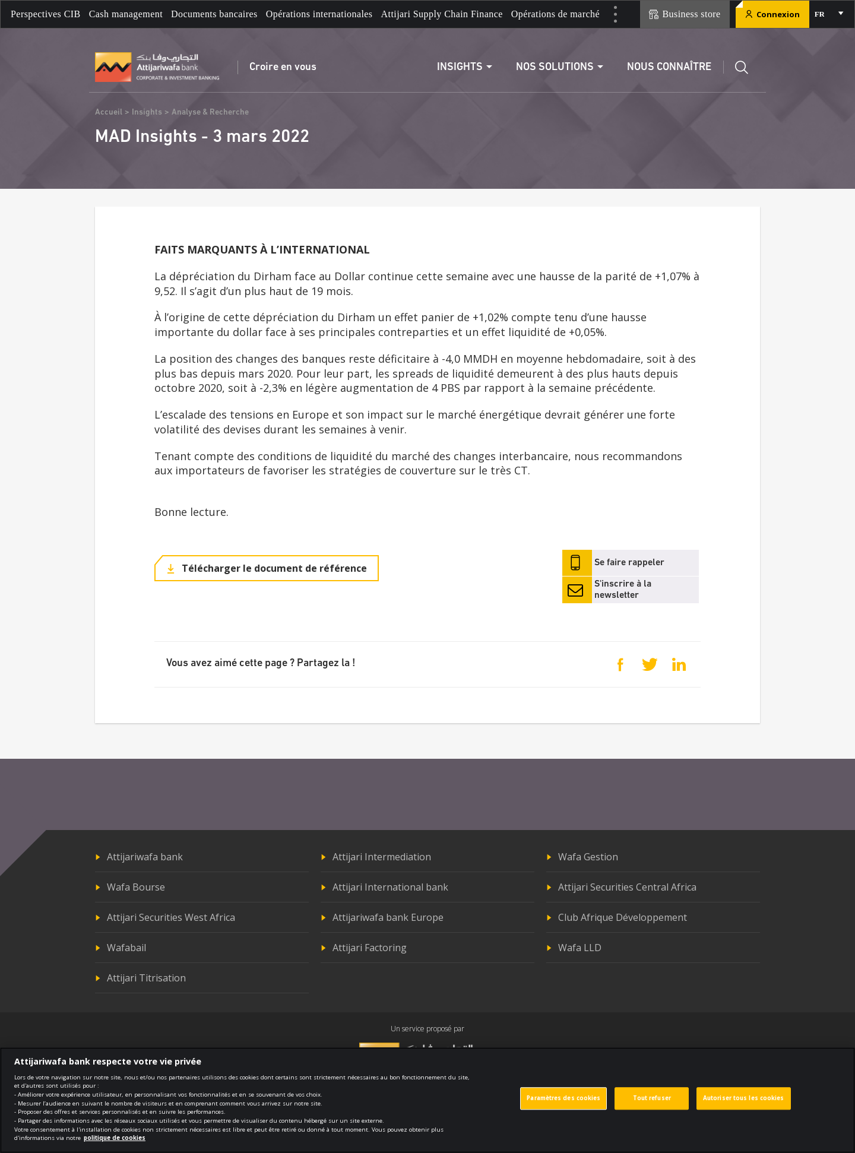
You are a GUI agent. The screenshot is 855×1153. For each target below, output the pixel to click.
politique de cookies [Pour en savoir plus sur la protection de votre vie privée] (114, 1145)
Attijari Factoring (369, 947)
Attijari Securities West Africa (171, 917)
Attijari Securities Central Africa (627, 887)
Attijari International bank (390, 887)
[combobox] (828, 14)
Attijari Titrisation (146, 977)
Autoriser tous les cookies (743, 1105)
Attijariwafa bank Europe (388, 917)
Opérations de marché (555, 14)
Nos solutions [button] (555, 67)
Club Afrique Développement (622, 917)
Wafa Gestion (588, 856)
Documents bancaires (214, 14)
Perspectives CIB (46, 14)
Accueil (108, 112)
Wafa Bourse (136, 887)
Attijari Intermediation (381, 856)
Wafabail (126, 947)
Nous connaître (669, 67)
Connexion (772, 14)
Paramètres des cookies (563, 1105)
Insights (147, 112)
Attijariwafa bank (145, 856)
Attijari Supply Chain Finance (442, 14)
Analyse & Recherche (210, 112)
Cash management (126, 14)
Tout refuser (652, 1105)
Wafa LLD (579, 947)
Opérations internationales (319, 14)
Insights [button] (460, 67)
